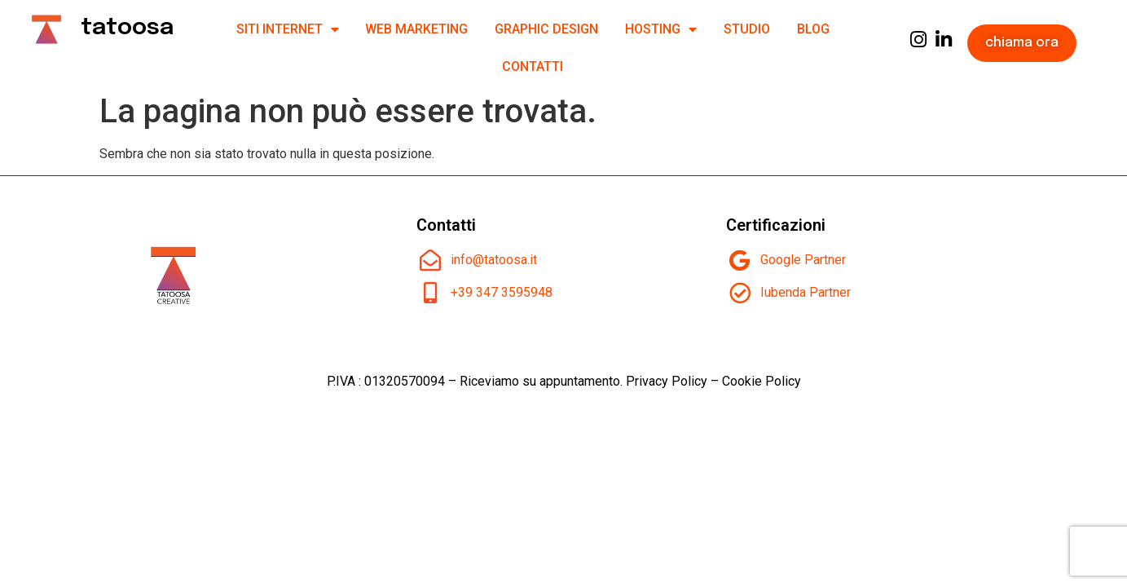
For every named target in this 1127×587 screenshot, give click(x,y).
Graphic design (546, 29)
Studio (747, 29)
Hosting (661, 29)
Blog (813, 29)
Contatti (532, 66)
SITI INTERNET (287, 29)
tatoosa (127, 28)
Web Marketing (416, 29)
